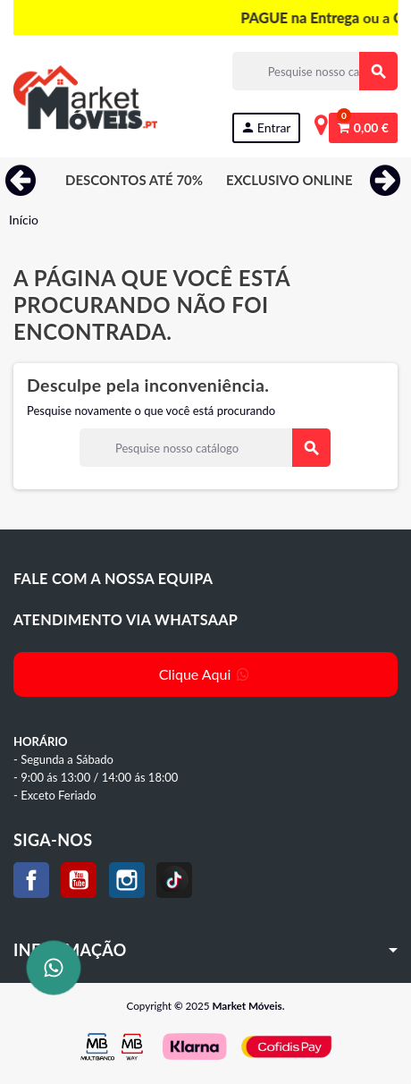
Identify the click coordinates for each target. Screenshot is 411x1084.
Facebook (31, 880)
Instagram (127, 880)
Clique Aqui (206, 673)
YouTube (78, 880)
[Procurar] (314, 71)
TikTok (174, 880)
